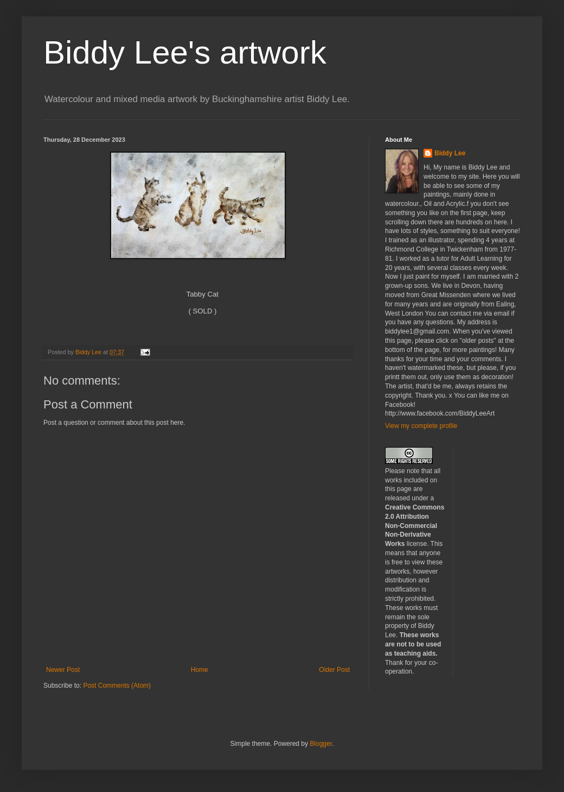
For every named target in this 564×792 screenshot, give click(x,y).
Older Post (334, 670)
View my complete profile (421, 426)
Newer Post (63, 670)
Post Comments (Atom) (117, 685)
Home (199, 670)
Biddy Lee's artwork (184, 52)
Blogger (321, 743)
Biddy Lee (449, 153)
